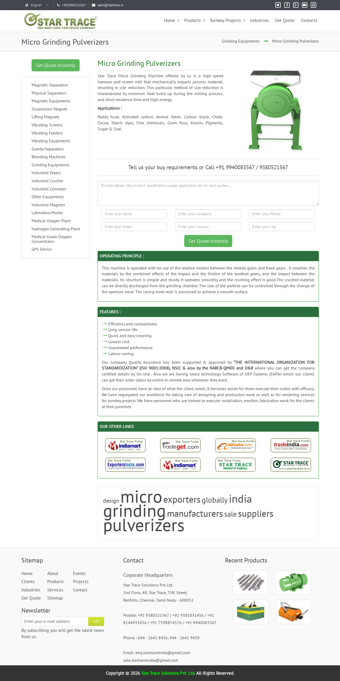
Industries (259, 20)
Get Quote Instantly (55, 65)
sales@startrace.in (107, 5)
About (52, 573)
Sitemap (55, 598)
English (36, 5)
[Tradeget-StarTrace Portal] (180, 445)
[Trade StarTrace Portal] (236, 445)
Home (171, 20)
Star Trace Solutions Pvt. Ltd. (168, 673)
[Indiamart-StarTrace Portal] (125, 445)
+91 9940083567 (201, 622)
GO (96, 621)
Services (55, 590)
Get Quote (285, 20)
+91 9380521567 (153, 615)
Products (194, 20)
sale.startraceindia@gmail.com (150, 660)
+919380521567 (71, 5)
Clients (28, 581)
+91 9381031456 (188, 615)
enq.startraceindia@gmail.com (162, 652)
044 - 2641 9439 (185, 637)
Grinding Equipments (241, 41)
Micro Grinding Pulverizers (295, 41)
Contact (80, 590)
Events (79, 573)
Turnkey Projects (227, 20)
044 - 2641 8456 (153, 637)
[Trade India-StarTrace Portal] (291, 445)
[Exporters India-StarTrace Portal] (125, 464)
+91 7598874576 (166, 622)
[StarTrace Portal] (236, 464)
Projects (80, 581)
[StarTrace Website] (291, 464)
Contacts (309, 20)
